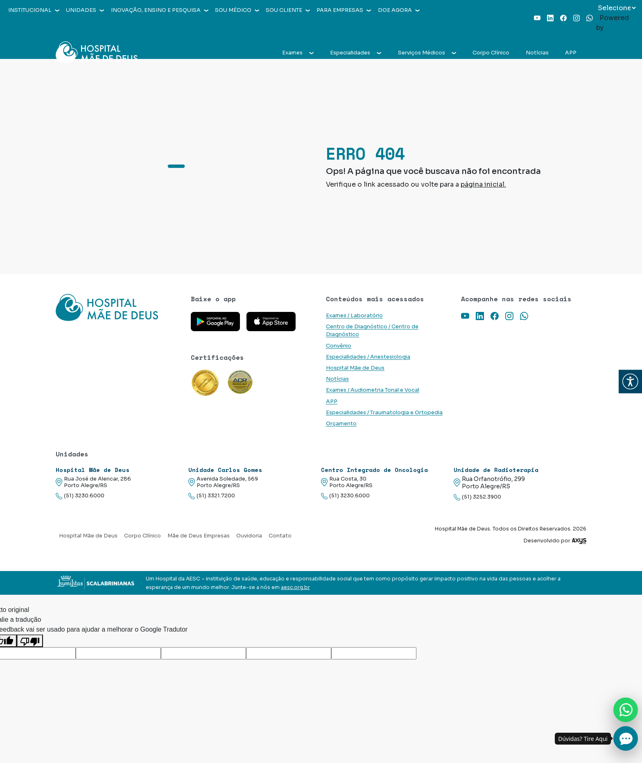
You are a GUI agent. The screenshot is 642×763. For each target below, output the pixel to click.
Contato (280, 536)
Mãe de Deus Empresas (198, 536)
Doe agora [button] (399, 10)
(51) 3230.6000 (80, 495)
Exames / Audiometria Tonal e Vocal (372, 390)
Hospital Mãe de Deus (355, 368)
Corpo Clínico (490, 53)
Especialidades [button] (355, 53)
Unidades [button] (85, 10)
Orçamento (341, 423)
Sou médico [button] (237, 10)
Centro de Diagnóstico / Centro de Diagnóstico (372, 330)
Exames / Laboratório (354, 315)
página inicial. (483, 184)
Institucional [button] (33, 10)
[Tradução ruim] (30, 640)
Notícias (537, 53)
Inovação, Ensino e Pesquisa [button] (159, 10)
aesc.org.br (295, 587)
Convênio (338, 346)
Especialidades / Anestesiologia (368, 357)
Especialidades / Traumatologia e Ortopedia (384, 412)
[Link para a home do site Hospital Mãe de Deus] (118, 307)
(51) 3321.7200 (211, 495)
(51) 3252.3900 (477, 497)
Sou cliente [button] (288, 10)
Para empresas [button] (343, 10)
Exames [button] (298, 53)
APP (570, 53)
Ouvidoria (249, 536)
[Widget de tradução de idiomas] (616, 8)
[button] (630, 381)
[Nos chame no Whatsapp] (625, 710)
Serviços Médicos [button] (427, 53)
